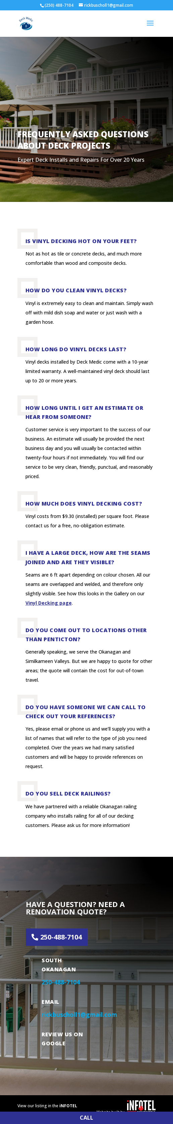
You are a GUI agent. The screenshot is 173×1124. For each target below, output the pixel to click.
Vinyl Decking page (48, 603)
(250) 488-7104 (59, 5)
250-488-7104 (61, 937)
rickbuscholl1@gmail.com (79, 1014)
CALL (86, 1117)
